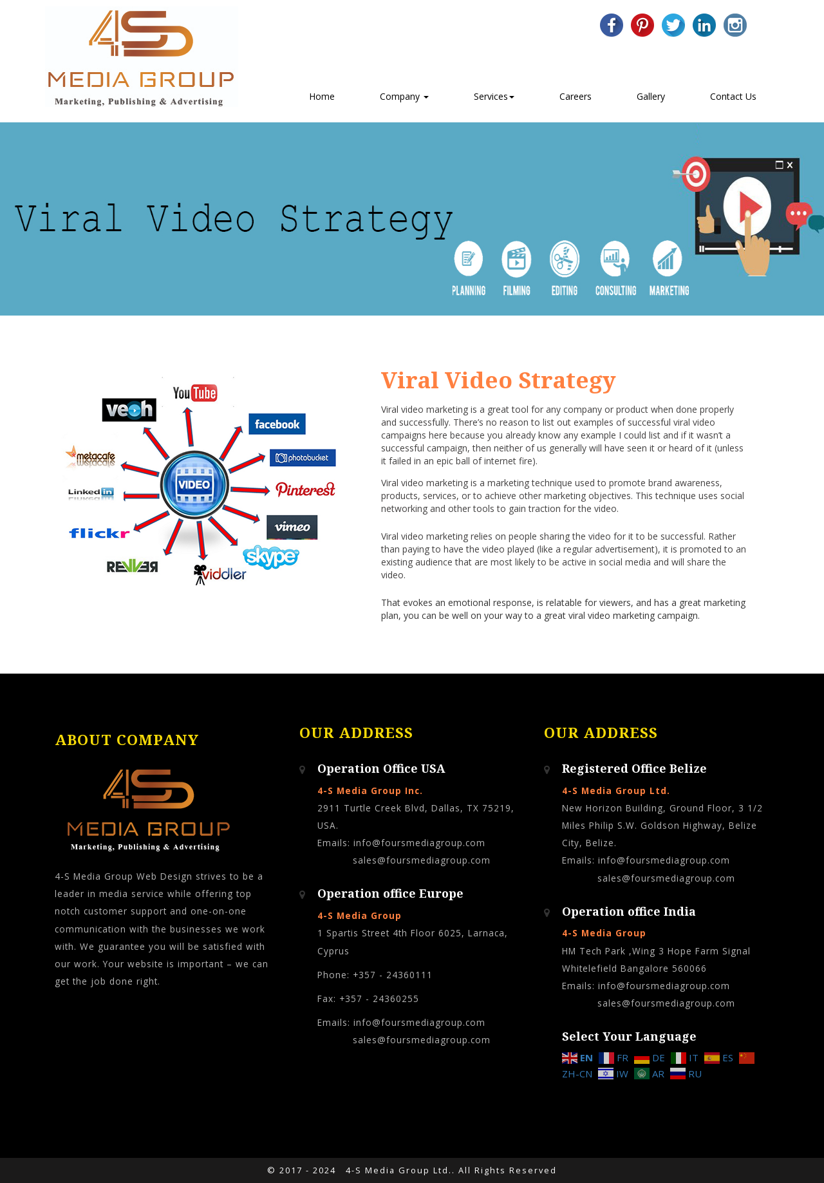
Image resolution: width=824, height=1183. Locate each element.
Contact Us (733, 96)
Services (494, 96)
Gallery (651, 96)
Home (322, 96)
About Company (127, 740)
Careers (575, 96)
